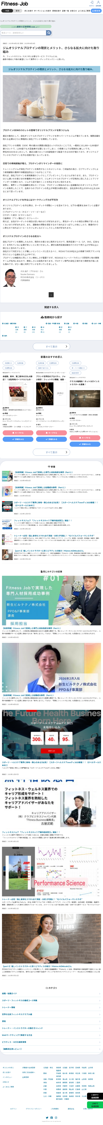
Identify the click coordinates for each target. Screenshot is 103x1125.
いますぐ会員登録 (95, 1096)
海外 (4, 336)
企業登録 (25, 1077)
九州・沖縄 (96, 323)
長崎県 (71, 1096)
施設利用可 (75, 373)
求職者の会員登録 (28, 1067)
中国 (75, 323)
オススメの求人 (8, 1067)
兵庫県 (77, 1086)
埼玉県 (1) (17, 329)
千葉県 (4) (25, 329)
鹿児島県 (59, 1099)
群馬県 (71, 1073)
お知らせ (73, 11)
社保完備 (20, 363)
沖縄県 (66, 1099)
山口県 (84, 1089)
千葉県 (84, 1073)
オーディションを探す (42, 11)
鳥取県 (58, 1089)
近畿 (66, 323)
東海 (57, 323)
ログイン (13, 1109)
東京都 (58, 1076)
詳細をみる (18, 439)
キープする (18, 433)
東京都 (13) (34, 329)
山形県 (90, 1067)
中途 (7, 10)
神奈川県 (91, 1073)
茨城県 (58, 1073)
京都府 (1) (70, 329)
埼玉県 (77, 1073)
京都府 (65, 1086)
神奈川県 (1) (42, 329)
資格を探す (56, 11)
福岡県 (58, 1096)
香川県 (65, 1093)
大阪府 (71, 1086)
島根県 (65, 1089)
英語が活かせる (43, 368)
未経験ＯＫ (8, 363)
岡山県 (71, 1089)
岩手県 (71, 1067)
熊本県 (77, 1096)
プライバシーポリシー (34, 1109)
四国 (85, 323)
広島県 (77, 1089)
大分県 (84, 1096)
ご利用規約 (55, 1109)
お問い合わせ (88, 1109)
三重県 (77, 1082)
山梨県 (84, 1079)
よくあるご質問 (84, 11)
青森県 (58, 1067)
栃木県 (65, 1073)
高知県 (77, 1093)
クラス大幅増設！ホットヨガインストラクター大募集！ (84, 383)
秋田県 (84, 1067)
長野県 (90, 1079)
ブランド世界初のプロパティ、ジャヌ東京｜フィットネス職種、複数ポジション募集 (51, 378)
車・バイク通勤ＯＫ (78, 368)
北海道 (65, 1067)
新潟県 (58, 1079)
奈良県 (84, 1086)
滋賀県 (58, 1086)
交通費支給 (8, 368)
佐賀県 (65, 1096)
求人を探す (28, 11)
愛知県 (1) (60, 329)
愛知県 (71, 1082)
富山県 (65, 1079)
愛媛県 (71, 1093)
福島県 (58, 1070)
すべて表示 (51, 346)
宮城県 (77, 1067)
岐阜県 (58, 1082)
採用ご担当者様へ (28, 1072)
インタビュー (7, 1077)
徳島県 (58, 1093)
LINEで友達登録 (95, 1105)
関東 (13, 323)
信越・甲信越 (51, 323)
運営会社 (71, 1109)
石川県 (71, 1079)
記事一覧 (65, 11)
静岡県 (65, 1082)
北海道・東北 (7, 323)
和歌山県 (91, 1086)
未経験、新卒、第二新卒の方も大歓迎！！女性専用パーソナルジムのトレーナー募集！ (17, 378)
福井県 (77, 1079)
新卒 (18, 10)
